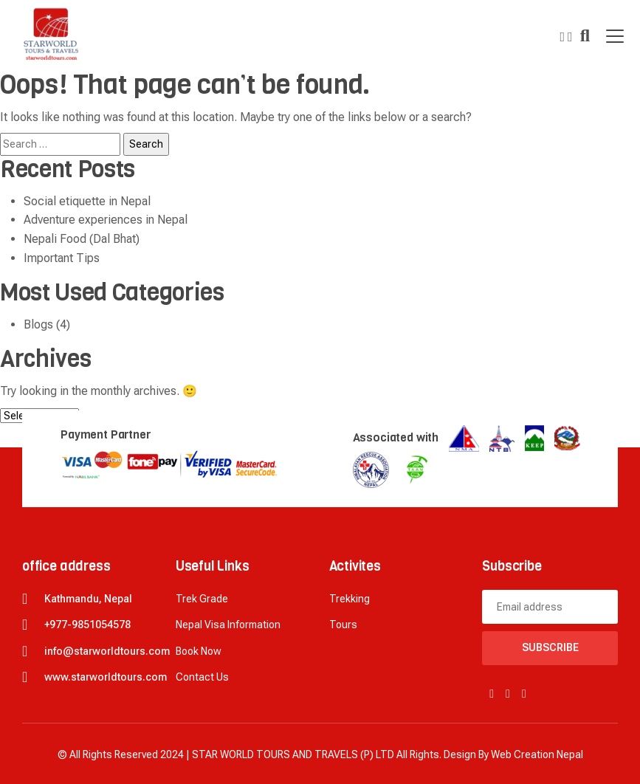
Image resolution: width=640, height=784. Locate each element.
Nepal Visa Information (228, 624)
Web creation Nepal (537, 754)
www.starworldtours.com (105, 677)
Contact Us (202, 677)
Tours (343, 624)
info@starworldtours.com (107, 651)
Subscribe (550, 647)
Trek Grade (202, 599)
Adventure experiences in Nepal (105, 220)
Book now (198, 651)
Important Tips (62, 258)
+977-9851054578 (87, 624)
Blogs (38, 324)
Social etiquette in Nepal (87, 201)
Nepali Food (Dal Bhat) (82, 239)
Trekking (349, 599)
